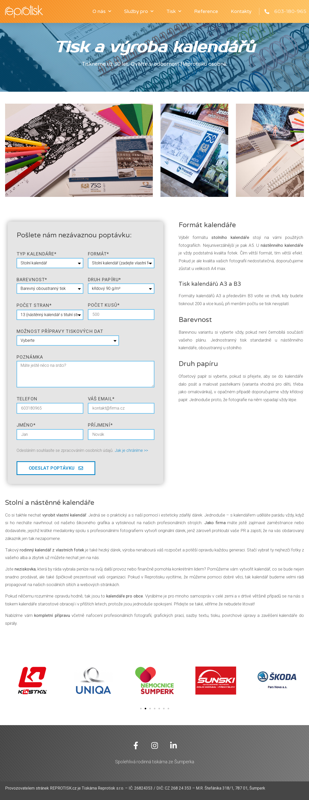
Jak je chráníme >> (131, 450)
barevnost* (32, 279)
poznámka (30, 357)
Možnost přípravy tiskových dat (60, 331)
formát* (98, 253)
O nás (101, 11)
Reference (206, 11)
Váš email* (101, 398)
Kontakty (241, 11)
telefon (27, 398)
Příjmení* (100, 425)
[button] (141, 708)
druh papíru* (104, 279)
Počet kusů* (104, 305)
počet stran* (34, 305)
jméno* (26, 425)
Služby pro (139, 11)
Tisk (173, 11)
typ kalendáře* (37, 253)
